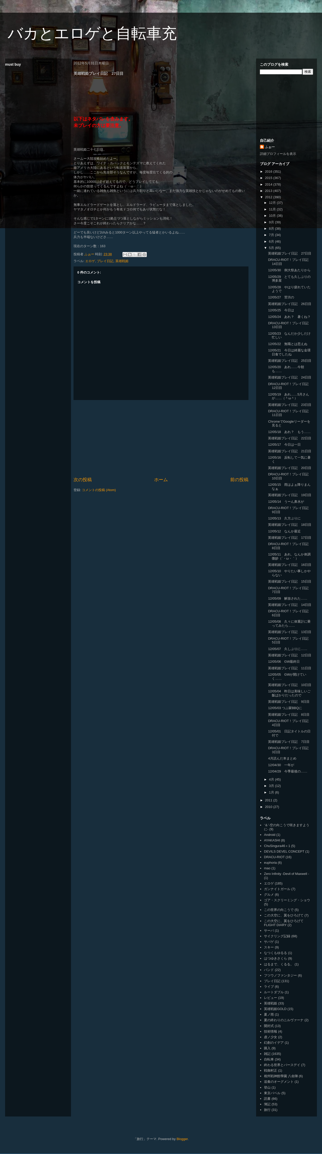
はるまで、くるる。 (279, 964)
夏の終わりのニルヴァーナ (283, 1020)
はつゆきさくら (275, 958)
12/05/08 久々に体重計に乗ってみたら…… (289, 623)
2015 (269, 178)
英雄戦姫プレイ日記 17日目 (289, 537)
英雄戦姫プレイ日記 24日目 (289, 377)
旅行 (267, 1110)
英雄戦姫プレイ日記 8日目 (288, 714)
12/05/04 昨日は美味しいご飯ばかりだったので (289, 693)
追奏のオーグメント (279, 1082)
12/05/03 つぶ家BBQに (285, 708)
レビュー (270, 998)
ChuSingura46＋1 (277, 846)
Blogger (182, 1139)
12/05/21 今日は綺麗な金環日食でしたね (289, 352)
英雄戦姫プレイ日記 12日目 (289, 655)
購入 (267, 1048)
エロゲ (90, 261)
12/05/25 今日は (281, 310)
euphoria (270, 862)
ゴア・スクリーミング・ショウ (287, 900)
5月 (272, 248)
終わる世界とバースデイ (282, 1065)
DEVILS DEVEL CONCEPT (284, 851)
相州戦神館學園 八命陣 (281, 1076)
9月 (272, 222)
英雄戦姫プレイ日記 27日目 (289, 253)
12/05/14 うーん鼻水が (286, 501)
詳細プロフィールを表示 (278, 154)
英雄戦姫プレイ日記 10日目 (289, 685)
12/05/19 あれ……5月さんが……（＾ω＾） (288, 396)
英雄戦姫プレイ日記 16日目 (289, 565)
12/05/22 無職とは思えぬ (287, 344)
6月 (272, 241)
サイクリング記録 (277, 936)
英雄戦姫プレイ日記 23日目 (289, 405)
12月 (273, 203)
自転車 (269, 1059)
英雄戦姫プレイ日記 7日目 (288, 742)
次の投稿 (83, 479)
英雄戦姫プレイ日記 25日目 (289, 361)
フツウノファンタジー (280, 975)
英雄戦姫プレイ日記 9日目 (288, 702)
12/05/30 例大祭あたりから (289, 270)
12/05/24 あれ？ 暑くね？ (289, 317)
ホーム (161, 479)
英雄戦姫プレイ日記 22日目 (289, 438)
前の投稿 (239, 479)
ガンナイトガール (277, 889)
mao (267, 868)
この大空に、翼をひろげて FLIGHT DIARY (283, 923)
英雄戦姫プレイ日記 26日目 (289, 304)
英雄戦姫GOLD (275, 1009)
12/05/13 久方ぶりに (284, 518)
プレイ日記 (105, 261)
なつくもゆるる (275, 953)
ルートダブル (274, 992)
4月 (272, 779)
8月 (272, 228)
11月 (273, 209)
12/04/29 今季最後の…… (287, 771)
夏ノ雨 (269, 1014)
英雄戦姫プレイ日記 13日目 (289, 632)
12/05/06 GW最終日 (284, 661)
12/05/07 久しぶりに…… (287, 649)
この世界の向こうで (279, 910)
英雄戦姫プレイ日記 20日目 (289, 468)
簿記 (267, 1104)
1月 (272, 792)
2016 (269, 171)
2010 (269, 807)
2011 (269, 800)
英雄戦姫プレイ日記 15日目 (289, 581)
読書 (267, 1099)
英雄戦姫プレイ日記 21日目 (289, 451)
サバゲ (269, 942)
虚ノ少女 (270, 1037)
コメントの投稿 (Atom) (99, 490)
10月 (273, 216)
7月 (272, 235)
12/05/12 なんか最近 (284, 531)
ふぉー (270, 147)
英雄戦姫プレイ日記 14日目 (289, 605)
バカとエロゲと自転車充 (92, 33)
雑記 (267, 1054)
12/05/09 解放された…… (287, 598)
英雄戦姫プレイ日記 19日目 (289, 495)
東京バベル (272, 1093)
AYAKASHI (272, 840)
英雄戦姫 (122, 261)
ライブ (269, 986)
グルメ (269, 894)
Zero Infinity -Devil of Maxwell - (286, 874)
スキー (269, 947)
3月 (272, 786)
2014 (269, 184)
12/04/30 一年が (281, 765)
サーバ (269, 930)
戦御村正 (270, 1070)
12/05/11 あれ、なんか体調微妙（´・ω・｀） (289, 556)
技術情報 (270, 1031)
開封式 (269, 1026)
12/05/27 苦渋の (281, 297)
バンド (269, 970)
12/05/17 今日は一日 (284, 444)
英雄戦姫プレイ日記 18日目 (289, 525)
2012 (269, 197)
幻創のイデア (274, 1042)
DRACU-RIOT (274, 857)
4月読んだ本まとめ (282, 758)
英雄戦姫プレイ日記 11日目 (289, 668)
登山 (267, 1087)
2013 (269, 191)
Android (269, 835)
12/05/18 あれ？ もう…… (289, 432)
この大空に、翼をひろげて (283, 915)
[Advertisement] (161, 438)
